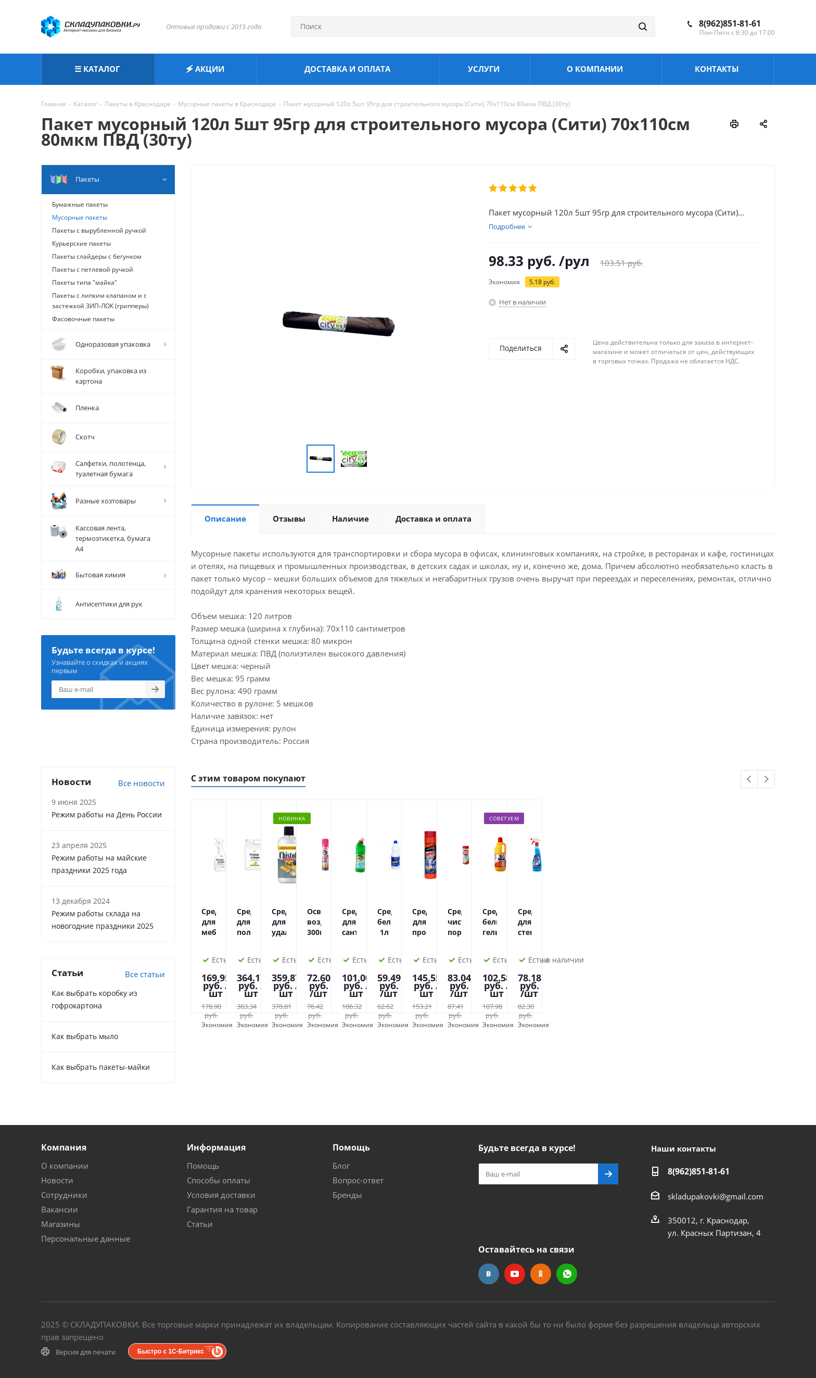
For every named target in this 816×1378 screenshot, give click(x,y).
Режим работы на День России (107, 814)
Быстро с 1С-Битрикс (170, 1351)
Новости (57, 1180)
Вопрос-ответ (358, 1180)
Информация (216, 1147)
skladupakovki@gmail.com (715, 1196)
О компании (64, 1165)
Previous (749, 779)
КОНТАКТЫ (718, 69)
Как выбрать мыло (85, 1036)
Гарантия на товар (222, 1209)
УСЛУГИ (485, 69)
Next (766, 779)
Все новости (141, 783)
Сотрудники (64, 1195)
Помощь (203, 1165)
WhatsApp (566, 1273)
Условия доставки (221, 1195)
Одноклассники (540, 1273)
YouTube (514, 1273)
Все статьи (145, 974)
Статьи (200, 1224)
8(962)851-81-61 (730, 23)
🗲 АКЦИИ (206, 69)
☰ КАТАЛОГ (98, 69)
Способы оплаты (218, 1180)
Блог (341, 1165)
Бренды (347, 1195)
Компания (63, 1147)
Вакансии (59, 1209)
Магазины (60, 1224)
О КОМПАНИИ (596, 69)
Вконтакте (488, 1273)
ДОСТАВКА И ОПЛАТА (348, 69)
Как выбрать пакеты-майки (101, 1067)
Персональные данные (85, 1238)
